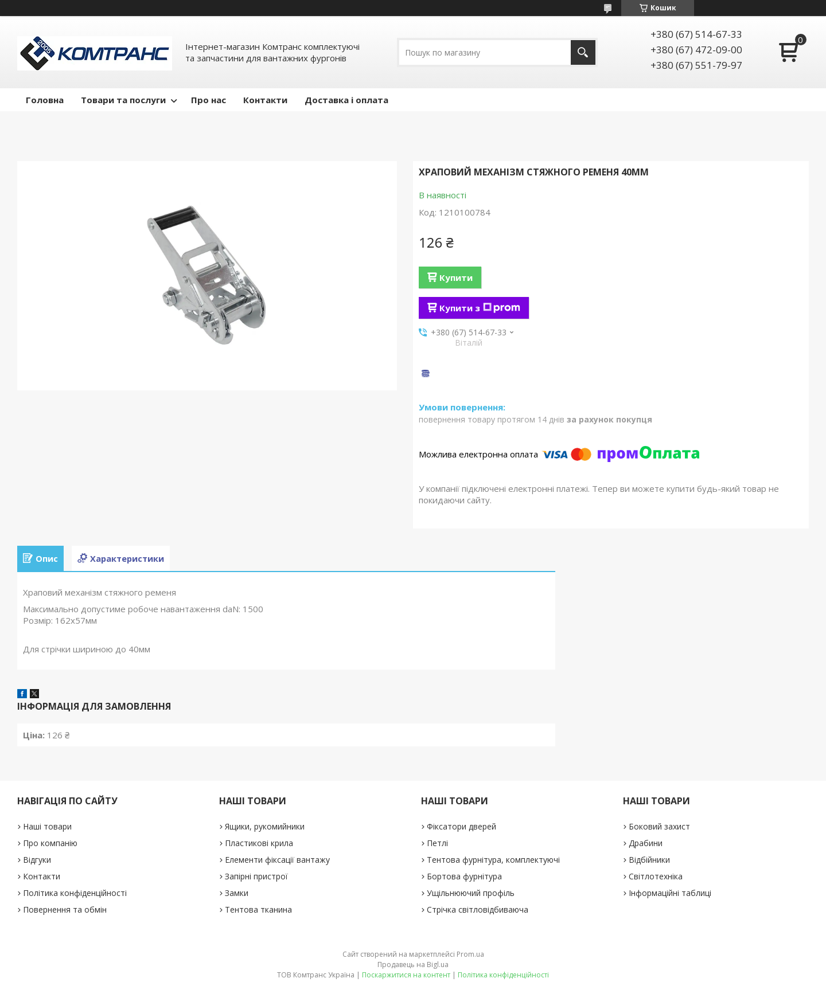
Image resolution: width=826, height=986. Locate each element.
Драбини (646, 843)
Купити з (479, 308)
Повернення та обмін (65, 909)
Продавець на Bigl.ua (413, 964)
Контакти (265, 99)
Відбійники (649, 859)
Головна (45, 99)
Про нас (208, 99)
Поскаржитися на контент (406, 975)
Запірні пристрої (256, 876)
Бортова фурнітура (464, 876)
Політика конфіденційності (75, 892)
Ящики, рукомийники (265, 826)
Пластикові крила (259, 843)
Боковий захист (659, 826)
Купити (456, 277)
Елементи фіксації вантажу (277, 859)
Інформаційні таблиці (670, 892)
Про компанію (50, 843)
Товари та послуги (123, 99)
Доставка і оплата (346, 99)
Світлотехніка (656, 876)
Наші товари (47, 826)
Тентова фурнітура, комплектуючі (493, 859)
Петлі (437, 843)
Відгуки (37, 859)
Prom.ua (470, 954)
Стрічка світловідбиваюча (477, 909)
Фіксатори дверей (461, 826)
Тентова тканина (258, 909)
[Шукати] (583, 52)
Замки (236, 892)
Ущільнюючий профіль (471, 892)
